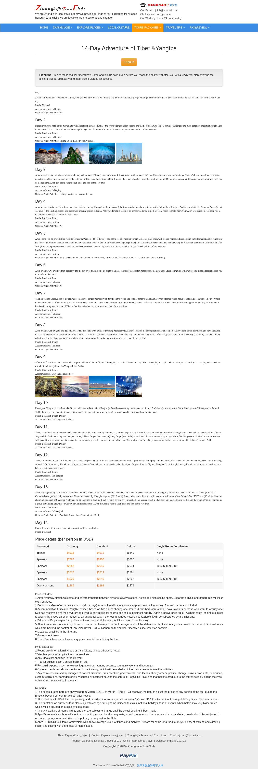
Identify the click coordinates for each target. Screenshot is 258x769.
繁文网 (173, 5)
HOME (44, 27)
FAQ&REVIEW (199, 27)
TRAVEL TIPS (175, 27)
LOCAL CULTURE (118, 27)
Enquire (129, 62)
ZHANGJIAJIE (62, 27)
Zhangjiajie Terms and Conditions (146, 735)
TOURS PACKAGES (147, 27)
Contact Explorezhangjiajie (107, 735)
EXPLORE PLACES (90, 27)
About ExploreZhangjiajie (72, 735)
